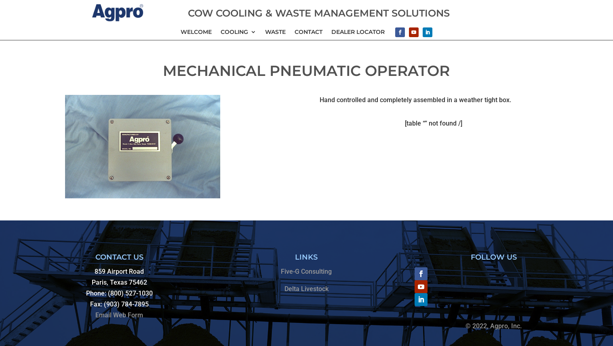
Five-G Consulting (306, 271)
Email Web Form (119, 315)
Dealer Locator (358, 32)
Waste (275, 32)
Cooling (234, 32)
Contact (308, 32)
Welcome (196, 32)
